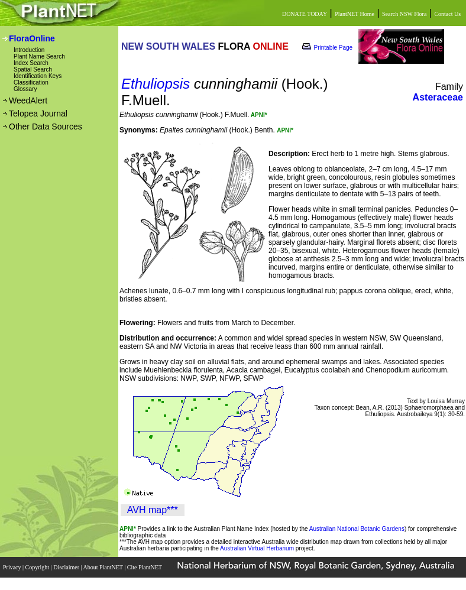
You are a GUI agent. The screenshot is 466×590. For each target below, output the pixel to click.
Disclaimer (66, 567)
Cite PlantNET (145, 567)
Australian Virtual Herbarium (257, 548)
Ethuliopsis (155, 84)
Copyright (38, 567)
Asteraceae (438, 97)
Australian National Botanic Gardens (356, 529)
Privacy (12, 567)
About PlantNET (103, 567)
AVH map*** (152, 510)
